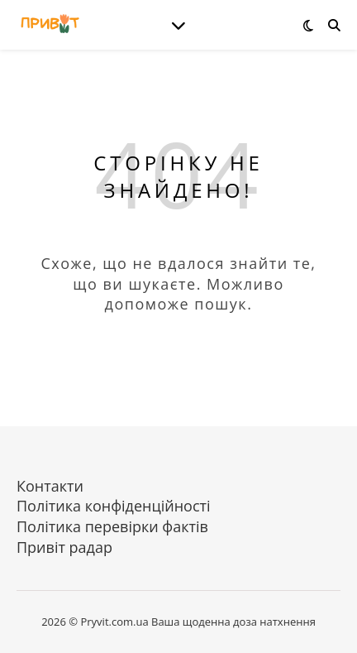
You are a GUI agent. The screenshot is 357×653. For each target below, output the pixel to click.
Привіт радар (64, 547)
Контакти (50, 486)
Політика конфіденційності (114, 506)
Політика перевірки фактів (112, 526)
